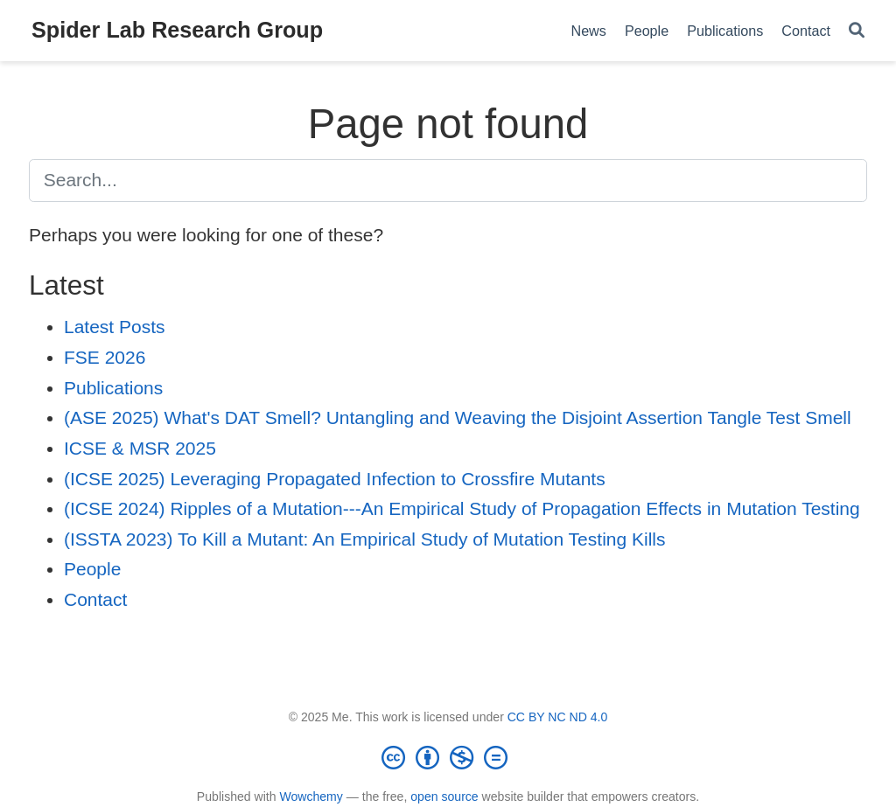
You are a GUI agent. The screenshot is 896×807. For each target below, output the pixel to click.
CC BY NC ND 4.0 (558, 717)
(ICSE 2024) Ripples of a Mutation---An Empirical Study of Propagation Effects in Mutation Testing (462, 508)
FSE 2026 (104, 357)
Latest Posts (114, 327)
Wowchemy (310, 797)
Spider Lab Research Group (177, 29)
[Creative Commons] (448, 757)
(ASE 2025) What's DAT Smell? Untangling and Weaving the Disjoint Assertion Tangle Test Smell (457, 417)
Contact (95, 599)
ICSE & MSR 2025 (140, 448)
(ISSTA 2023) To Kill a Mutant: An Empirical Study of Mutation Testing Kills (365, 539)
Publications (113, 388)
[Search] (856, 31)
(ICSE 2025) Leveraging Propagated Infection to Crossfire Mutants (335, 479)
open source (444, 797)
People (92, 569)
